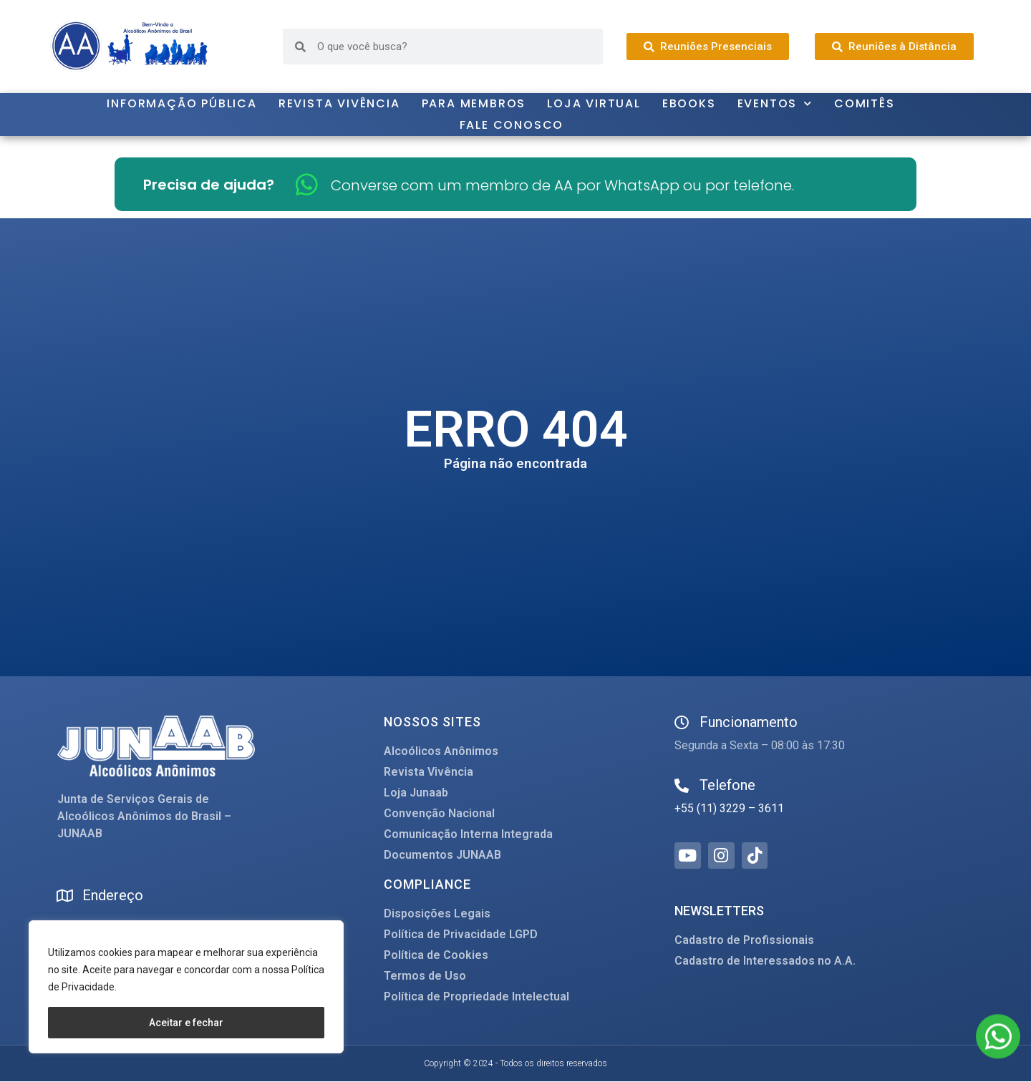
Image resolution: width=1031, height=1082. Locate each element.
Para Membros (474, 103)
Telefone (727, 785)
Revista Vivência (339, 103)
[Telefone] (681, 786)
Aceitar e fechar (186, 1022)
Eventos (775, 103)
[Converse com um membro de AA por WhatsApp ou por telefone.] (306, 184)
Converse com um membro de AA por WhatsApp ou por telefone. (562, 185)
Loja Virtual (594, 103)
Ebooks (689, 103)
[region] (186, 986)
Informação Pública (181, 103)
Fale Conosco (512, 125)
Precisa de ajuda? (208, 185)
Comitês (864, 103)
